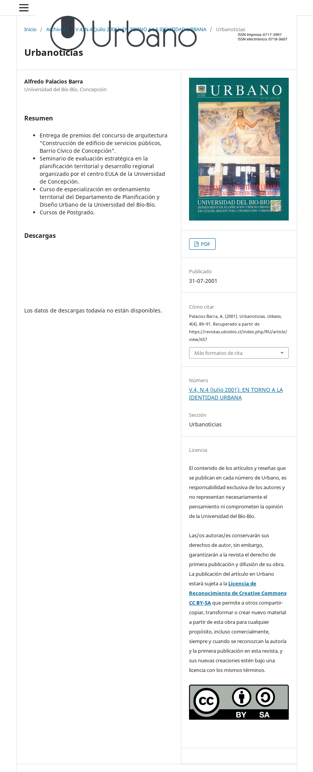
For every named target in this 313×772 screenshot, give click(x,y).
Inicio (30, 29)
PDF (205, 244)
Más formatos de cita (218, 352)
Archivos (56, 29)
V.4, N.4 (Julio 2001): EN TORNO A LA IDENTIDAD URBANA (140, 29)
